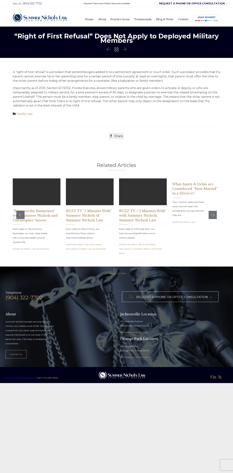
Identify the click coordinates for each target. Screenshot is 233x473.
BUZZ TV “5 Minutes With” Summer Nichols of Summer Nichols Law (89, 215)
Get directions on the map (133, 357)
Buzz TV (76, 249)
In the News (42, 249)
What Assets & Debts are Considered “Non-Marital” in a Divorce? (195, 188)
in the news (99, 249)
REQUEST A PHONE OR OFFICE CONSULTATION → (191, 3)
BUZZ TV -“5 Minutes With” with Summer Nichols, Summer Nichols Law (143, 215)
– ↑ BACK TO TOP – (116, 298)
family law (86, 249)
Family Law (25, 114)
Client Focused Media (47, 402)
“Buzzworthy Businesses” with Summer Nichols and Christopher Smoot (35, 215)
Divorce (138, 249)
